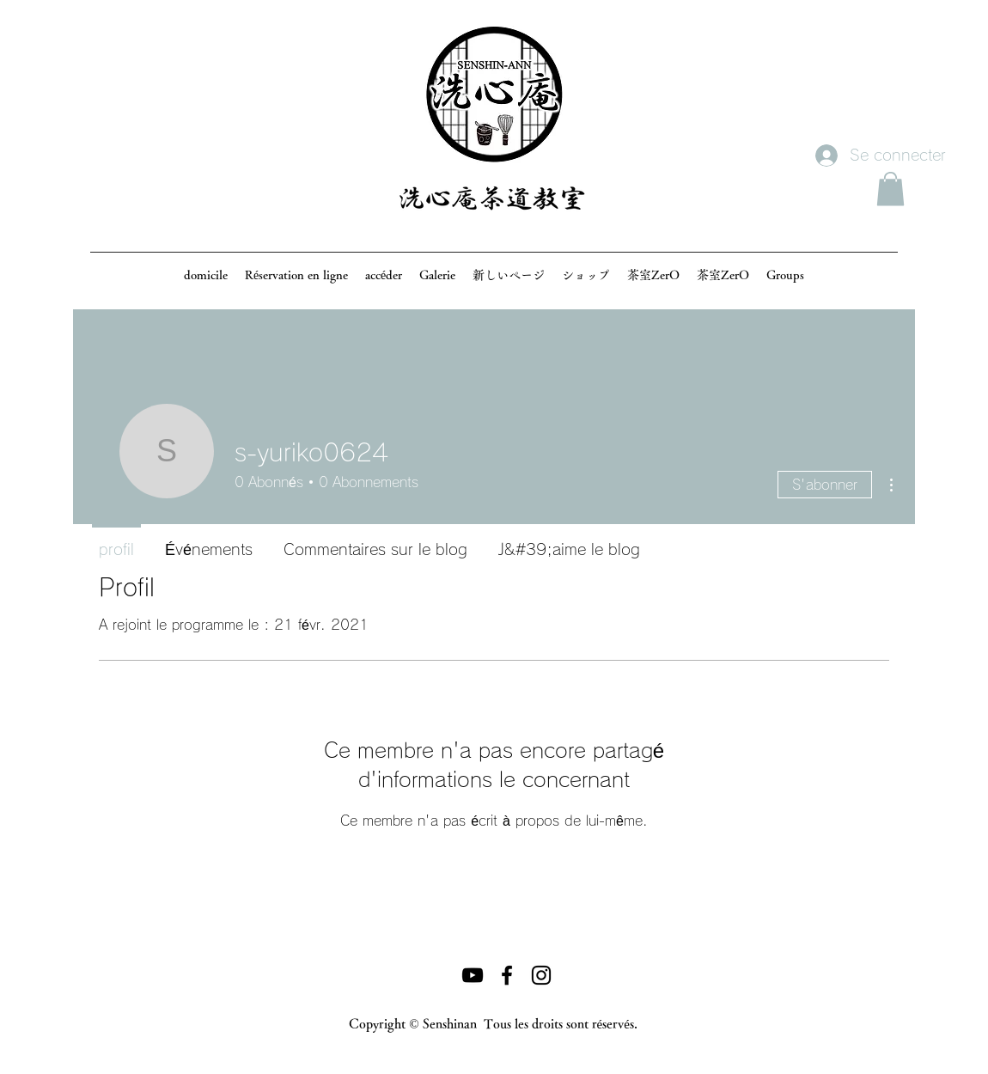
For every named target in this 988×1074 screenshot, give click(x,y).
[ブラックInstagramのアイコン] (541, 975)
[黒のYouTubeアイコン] (472, 975)
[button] (890, 188)
